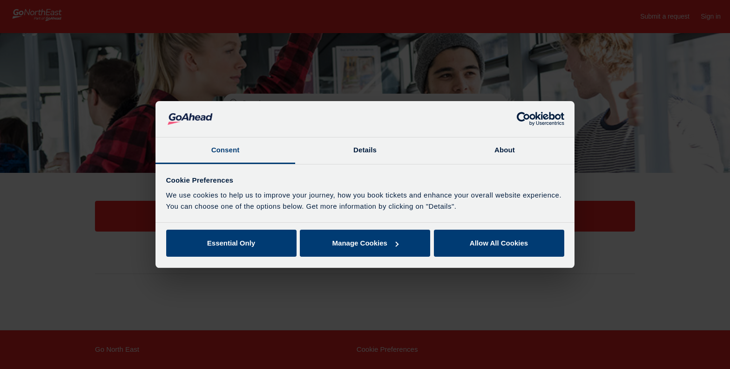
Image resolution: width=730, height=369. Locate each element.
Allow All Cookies (499, 243)
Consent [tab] (225, 150)
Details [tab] (365, 150)
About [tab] (504, 150)
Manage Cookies (365, 243)
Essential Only (231, 243)
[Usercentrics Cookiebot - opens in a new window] (523, 119)
